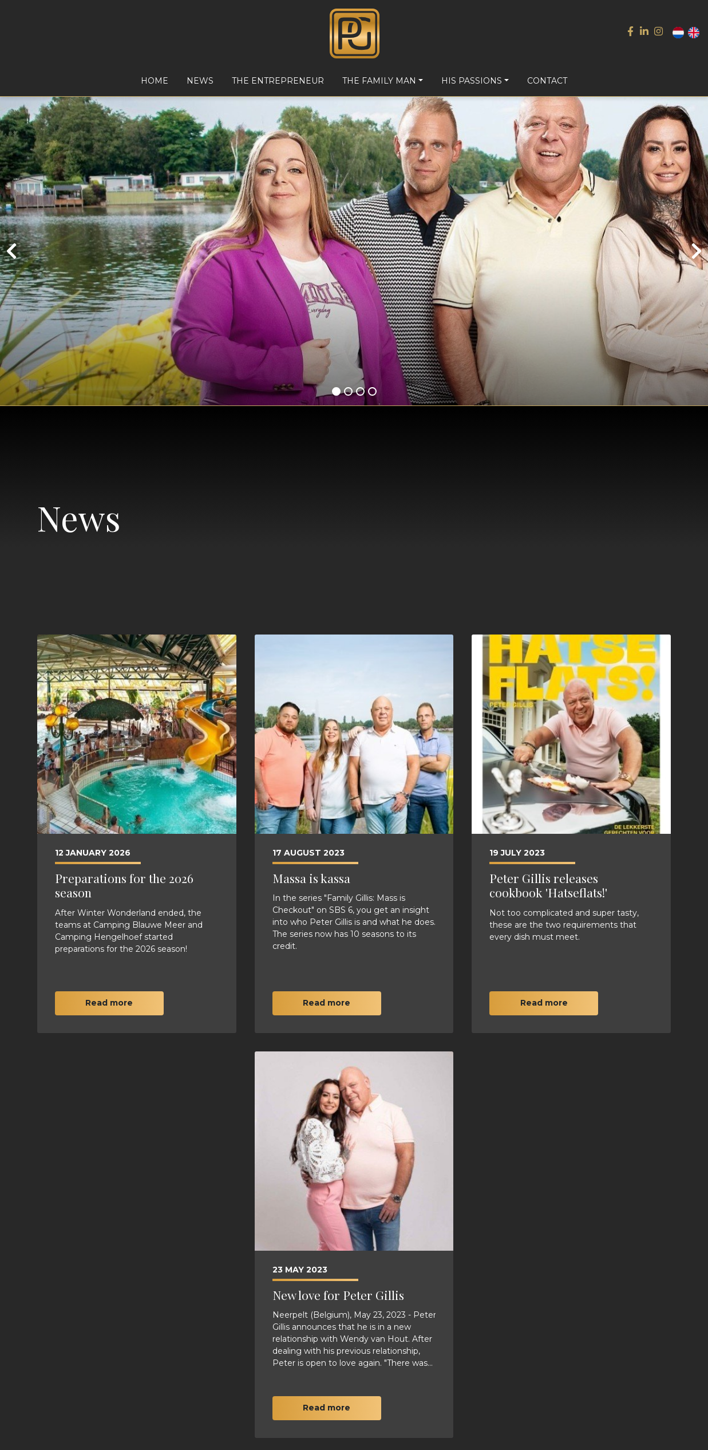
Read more (109, 1011)
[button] (336, 399)
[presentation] (11, 259)
